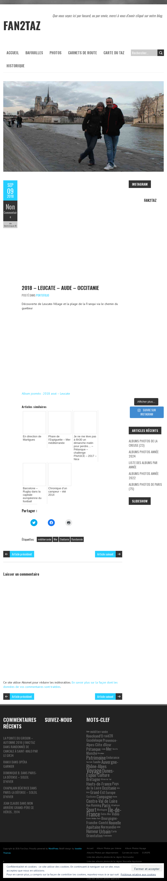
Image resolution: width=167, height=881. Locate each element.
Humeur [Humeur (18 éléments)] (92, 822)
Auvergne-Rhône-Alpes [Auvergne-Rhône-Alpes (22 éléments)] (102, 755)
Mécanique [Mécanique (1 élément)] (101, 744)
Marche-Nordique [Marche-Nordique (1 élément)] (91, 809)
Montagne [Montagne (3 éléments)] (102, 800)
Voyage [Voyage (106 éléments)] (94, 761)
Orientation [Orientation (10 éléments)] (94, 826)
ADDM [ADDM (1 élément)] (118, 818)
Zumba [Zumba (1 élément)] (103, 740)
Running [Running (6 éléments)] (96, 796)
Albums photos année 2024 (144, 453)
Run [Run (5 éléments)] (88, 796)
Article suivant (105, 545)
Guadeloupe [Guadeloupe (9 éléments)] (94, 731)
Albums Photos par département (102, 843)
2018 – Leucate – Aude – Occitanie (60, 287)
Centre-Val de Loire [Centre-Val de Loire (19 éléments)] (101, 792)
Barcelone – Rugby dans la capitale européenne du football (34, 488)
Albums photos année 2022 (144, 475)
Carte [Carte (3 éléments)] (114, 822)
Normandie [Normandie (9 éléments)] (108, 818)
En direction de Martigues (31, 438)
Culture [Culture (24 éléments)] (103, 765)
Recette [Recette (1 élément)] (115, 740)
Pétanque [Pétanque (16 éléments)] (93, 740)
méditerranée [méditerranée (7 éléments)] (99, 722)
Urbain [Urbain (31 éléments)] (104, 822)
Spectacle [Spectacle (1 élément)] (89, 753)
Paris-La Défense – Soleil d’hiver (20, 768)
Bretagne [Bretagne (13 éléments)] (93, 770)
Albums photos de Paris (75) (145, 486)
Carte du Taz (114, 52)
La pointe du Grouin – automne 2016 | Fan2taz (19, 731)
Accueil (13, 52)
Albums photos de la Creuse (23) (143, 443)
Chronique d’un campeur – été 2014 (57, 486)
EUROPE (146, 843)
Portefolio (42, 295)
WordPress (53, 839)
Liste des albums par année (143, 464)
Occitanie (64, 530)
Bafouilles (34, 52)
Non (10, 206)
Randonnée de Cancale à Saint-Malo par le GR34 (20, 742)
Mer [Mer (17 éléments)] (109, 740)
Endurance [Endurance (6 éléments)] (112, 748)
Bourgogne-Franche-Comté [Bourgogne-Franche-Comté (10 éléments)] (102, 811)
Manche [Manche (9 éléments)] (91, 744)
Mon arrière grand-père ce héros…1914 (18, 798)
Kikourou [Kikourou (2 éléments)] (104, 770)
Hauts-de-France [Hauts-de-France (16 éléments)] (99, 775)
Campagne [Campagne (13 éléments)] (104, 787)
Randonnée (77, 530)
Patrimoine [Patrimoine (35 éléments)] (96, 748)
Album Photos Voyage (135, 839)
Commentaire (10, 214)
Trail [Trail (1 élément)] (110, 770)
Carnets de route (82, 52)
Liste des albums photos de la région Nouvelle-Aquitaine (114, 852)
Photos (56, 52)
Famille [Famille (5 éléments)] (97, 753)
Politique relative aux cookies (138, 874)
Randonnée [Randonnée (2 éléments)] (107, 826)
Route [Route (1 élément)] (99, 809)
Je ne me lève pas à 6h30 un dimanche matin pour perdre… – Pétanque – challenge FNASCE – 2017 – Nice (85, 445)
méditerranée (44, 530)
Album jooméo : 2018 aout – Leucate (46, 393)
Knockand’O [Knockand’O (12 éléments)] (94, 727)
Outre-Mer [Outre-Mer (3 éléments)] (106, 805)
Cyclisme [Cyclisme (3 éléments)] (91, 787)
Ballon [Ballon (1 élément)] (88, 722)
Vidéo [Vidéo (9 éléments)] (115, 805)
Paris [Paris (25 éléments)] (106, 796)
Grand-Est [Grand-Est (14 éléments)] (97, 783)
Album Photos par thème (109, 839)
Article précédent (22, 545)
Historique (16, 65)
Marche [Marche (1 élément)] (115, 787)
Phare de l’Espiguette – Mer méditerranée (58, 439)
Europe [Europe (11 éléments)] (110, 783)
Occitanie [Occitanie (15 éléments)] (109, 779)
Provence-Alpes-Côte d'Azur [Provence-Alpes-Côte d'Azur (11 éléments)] (101, 733)
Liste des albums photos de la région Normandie (110, 848)
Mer (55, 530)
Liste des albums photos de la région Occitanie (109, 856)
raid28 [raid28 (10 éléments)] (108, 727)
